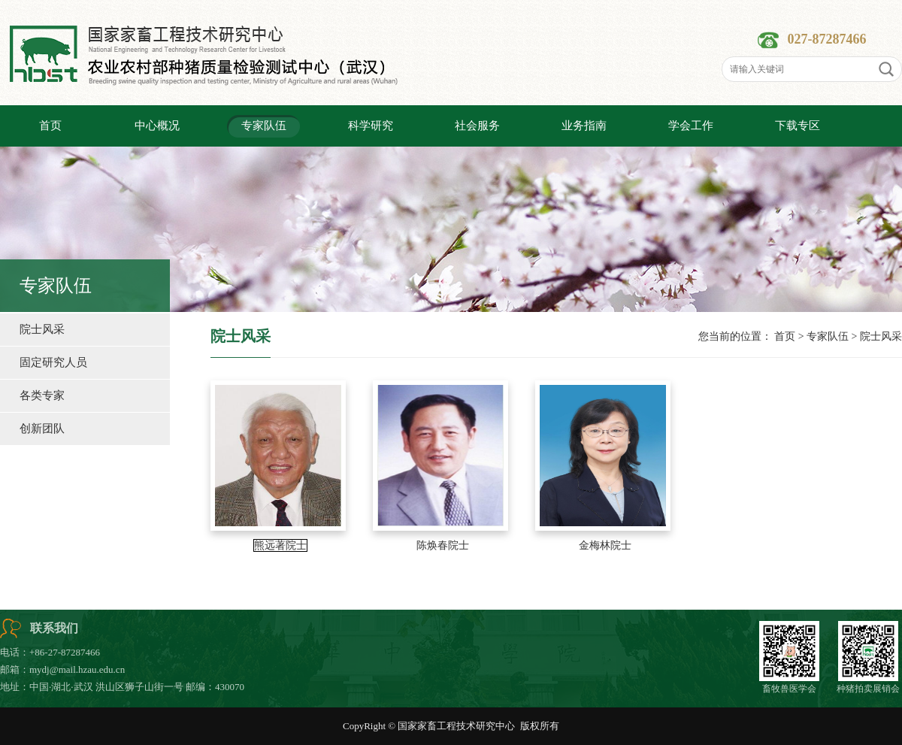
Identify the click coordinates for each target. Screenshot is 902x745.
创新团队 (42, 428)
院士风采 (42, 329)
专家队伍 (828, 336)
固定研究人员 (53, 362)
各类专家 (42, 395)
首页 (784, 336)
